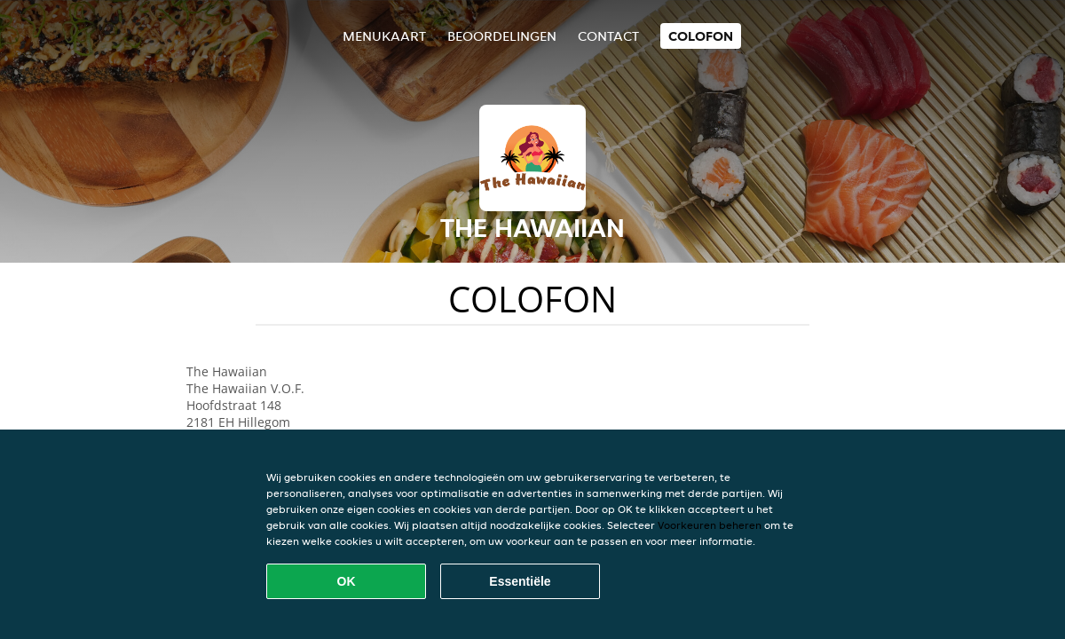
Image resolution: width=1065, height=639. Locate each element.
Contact (608, 36)
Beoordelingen (501, 36)
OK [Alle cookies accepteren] (346, 581)
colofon (700, 36)
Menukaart (384, 36)
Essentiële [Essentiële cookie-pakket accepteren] (519, 581)
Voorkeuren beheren (709, 525)
